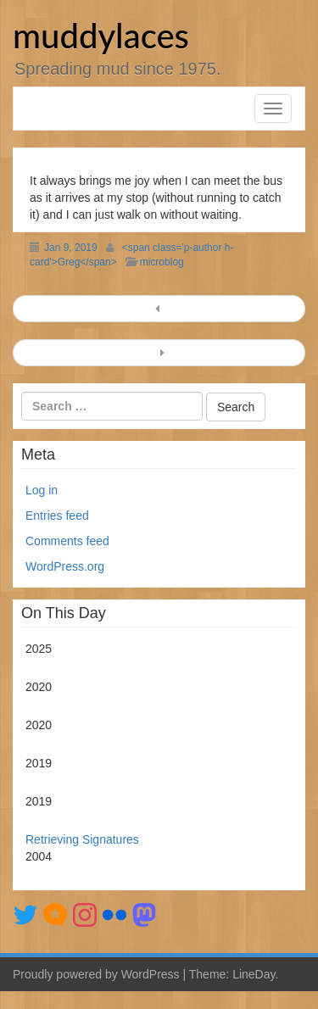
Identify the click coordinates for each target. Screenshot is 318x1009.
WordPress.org (64, 566)
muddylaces (101, 35)
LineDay (253, 974)
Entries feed (57, 515)
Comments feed (67, 541)
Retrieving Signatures (82, 839)
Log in (41, 490)
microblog (162, 262)
